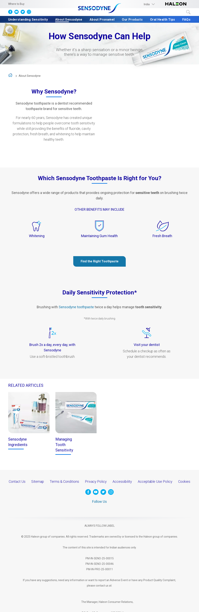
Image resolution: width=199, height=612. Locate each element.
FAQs (186, 19)
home (10, 76)
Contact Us (17, 481)
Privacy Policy (96, 481)
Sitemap (37, 481)
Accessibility (122, 481)
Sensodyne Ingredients (17, 442)
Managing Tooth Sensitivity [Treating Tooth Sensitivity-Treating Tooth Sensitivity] (64, 444)
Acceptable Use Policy (155, 481)
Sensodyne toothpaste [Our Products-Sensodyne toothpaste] (76, 307)
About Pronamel (102, 19)
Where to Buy (16, 3)
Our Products (132, 19)
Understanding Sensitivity (28, 19)
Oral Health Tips (162, 19)
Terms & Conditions (64, 481)
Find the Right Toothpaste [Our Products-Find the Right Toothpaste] (100, 261)
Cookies (184, 481)
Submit (188, 12)
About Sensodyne (68, 19)
